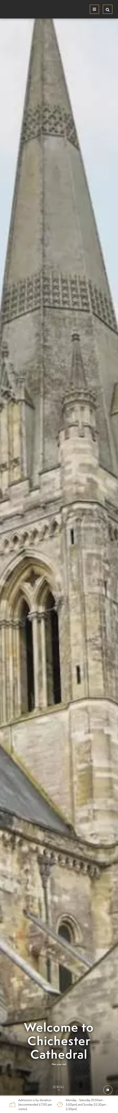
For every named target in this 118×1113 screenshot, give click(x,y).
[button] (107, 1090)
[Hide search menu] (107, 9)
